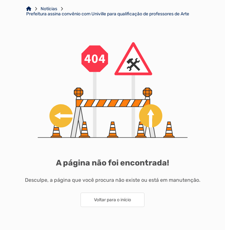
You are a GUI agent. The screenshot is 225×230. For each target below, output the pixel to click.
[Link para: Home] (28, 9)
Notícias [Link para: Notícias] (49, 9)
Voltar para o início (112, 200)
